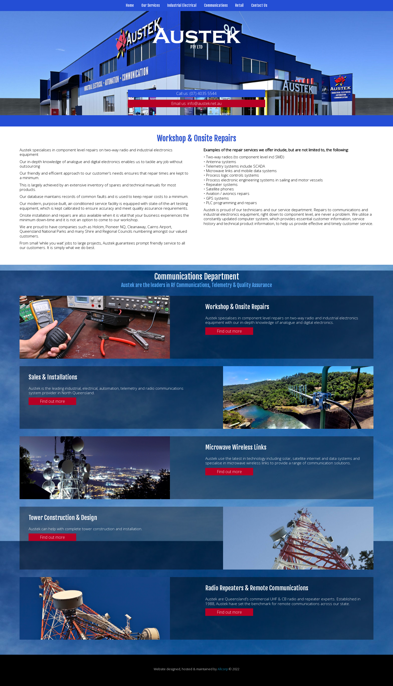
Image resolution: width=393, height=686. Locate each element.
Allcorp (223, 669)
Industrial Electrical (182, 5)
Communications (216, 5)
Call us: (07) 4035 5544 (196, 93)
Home (130, 5)
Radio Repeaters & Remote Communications (256, 588)
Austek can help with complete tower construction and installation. (85, 528)
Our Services (150, 5)
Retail (239, 5)
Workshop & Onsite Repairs (237, 307)
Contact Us (259, 5)
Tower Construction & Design (63, 517)
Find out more (229, 331)
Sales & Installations (53, 377)
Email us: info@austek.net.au (196, 103)
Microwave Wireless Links (235, 447)
